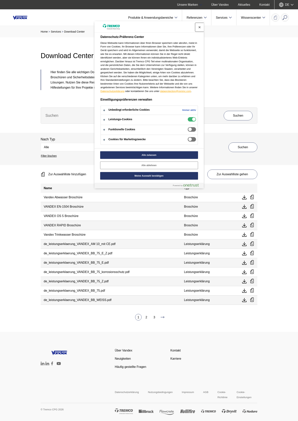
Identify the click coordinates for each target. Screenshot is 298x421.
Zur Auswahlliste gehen (232, 174)
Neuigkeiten (123, 358)
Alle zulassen (149, 155)
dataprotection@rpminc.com (175, 91)
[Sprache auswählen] (286, 4)
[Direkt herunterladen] (244, 197)
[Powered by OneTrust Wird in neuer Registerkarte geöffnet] (187, 186)
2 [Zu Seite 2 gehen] (146, 317)
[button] (153, 17)
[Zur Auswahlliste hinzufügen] (252, 197)
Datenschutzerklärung (127, 392)
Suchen (243, 147)
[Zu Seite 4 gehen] (162, 317)
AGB (205, 392)
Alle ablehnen (149, 165)
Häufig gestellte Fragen (130, 366)
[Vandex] (23, 17)
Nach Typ (48, 139)
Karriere (175, 358)
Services (56, 31)
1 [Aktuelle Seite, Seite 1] (138, 317)
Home (44, 31)
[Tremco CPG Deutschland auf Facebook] (52, 364)
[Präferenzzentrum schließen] (199, 27)
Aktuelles (244, 4)
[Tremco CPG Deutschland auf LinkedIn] (42, 364)
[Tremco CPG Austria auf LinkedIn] (47, 364)
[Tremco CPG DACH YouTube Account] (59, 366)
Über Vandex (220, 4)
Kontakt (264, 4)
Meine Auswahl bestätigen (149, 175)
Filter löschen (49, 155)
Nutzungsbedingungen (160, 392)
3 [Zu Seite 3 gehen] (154, 317)
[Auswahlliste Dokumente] (275, 18)
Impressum (188, 392)
